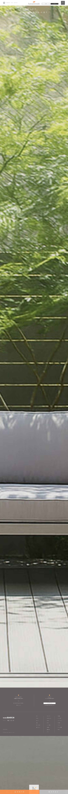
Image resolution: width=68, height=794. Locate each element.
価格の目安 (48, 729)
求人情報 (59, 722)
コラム (48, 731)
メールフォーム (49, 703)
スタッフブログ (60, 720)
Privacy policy (5, 729)
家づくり (37, 720)
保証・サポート (38, 727)
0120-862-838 (19, 703)
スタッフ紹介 (59, 718)
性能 (36, 722)
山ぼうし (59, 729)
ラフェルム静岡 (60, 727)
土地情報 (48, 727)
